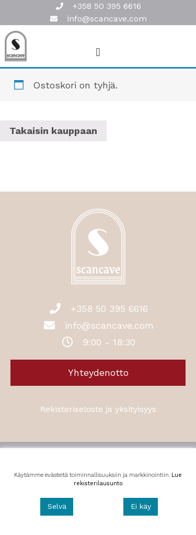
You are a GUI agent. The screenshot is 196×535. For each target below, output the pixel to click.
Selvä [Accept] (57, 506)
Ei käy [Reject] (141, 506)
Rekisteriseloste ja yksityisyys (98, 409)
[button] (98, 52)
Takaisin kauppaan (53, 130)
